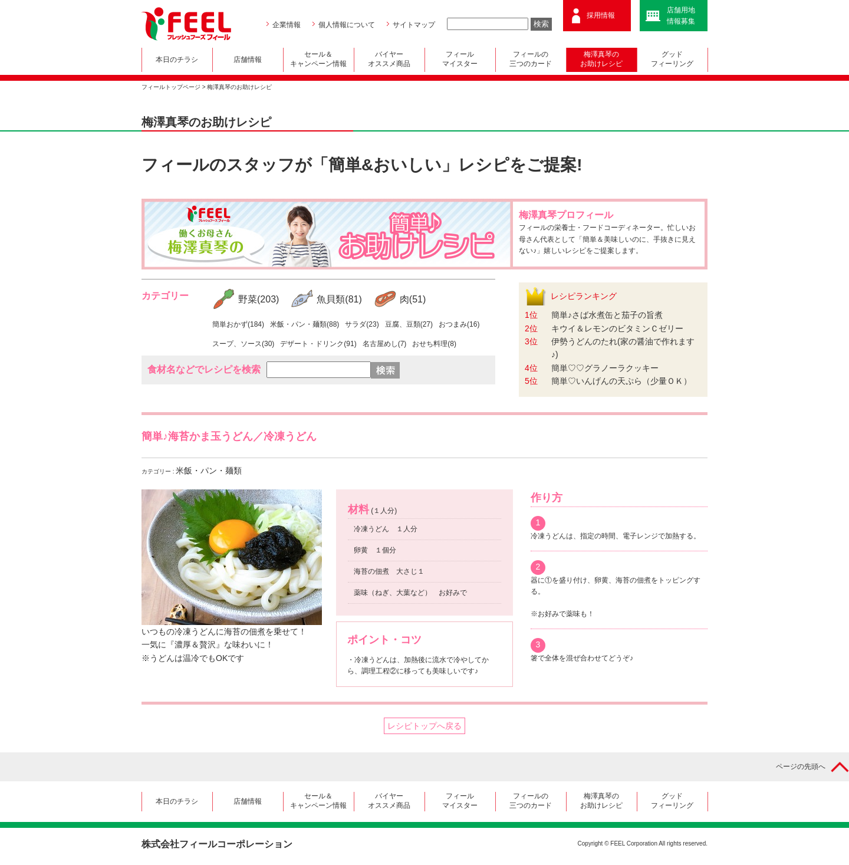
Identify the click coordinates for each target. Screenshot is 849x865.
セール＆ (319, 60)
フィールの (531, 60)
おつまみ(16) (459, 324)
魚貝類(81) (339, 299)
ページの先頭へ (800, 766)
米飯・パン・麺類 (209, 470)
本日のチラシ (177, 59)
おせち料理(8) (434, 344)
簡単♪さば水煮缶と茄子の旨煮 (607, 315)
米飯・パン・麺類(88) (304, 324)
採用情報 (601, 15)
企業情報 (286, 25)
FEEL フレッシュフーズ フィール (186, 24)
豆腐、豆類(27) (409, 324)
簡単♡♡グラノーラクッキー (605, 368)
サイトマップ (414, 25)
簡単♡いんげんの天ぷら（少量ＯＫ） (621, 381)
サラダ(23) (362, 324)
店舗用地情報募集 (681, 15)
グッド (672, 60)
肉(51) (413, 299)
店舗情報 (247, 59)
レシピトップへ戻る (424, 726)
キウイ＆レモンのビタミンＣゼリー (617, 328)
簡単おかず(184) (238, 324)
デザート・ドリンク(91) (318, 344)
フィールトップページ (171, 87)
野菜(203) (258, 299)
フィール (460, 60)
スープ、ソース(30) (243, 344)
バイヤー (389, 60)
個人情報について (346, 25)
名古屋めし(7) (385, 344)
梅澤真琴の (602, 60)
